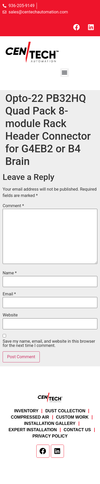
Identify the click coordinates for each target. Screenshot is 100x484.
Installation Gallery (49, 423)
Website (10, 315)
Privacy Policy (50, 436)
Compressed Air (30, 417)
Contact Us (77, 430)
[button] (64, 72)
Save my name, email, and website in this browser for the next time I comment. (49, 343)
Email (9, 294)
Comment (13, 206)
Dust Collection (65, 411)
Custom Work (72, 417)
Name (10, 273)
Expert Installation (32, 430)
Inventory (26, 411)
